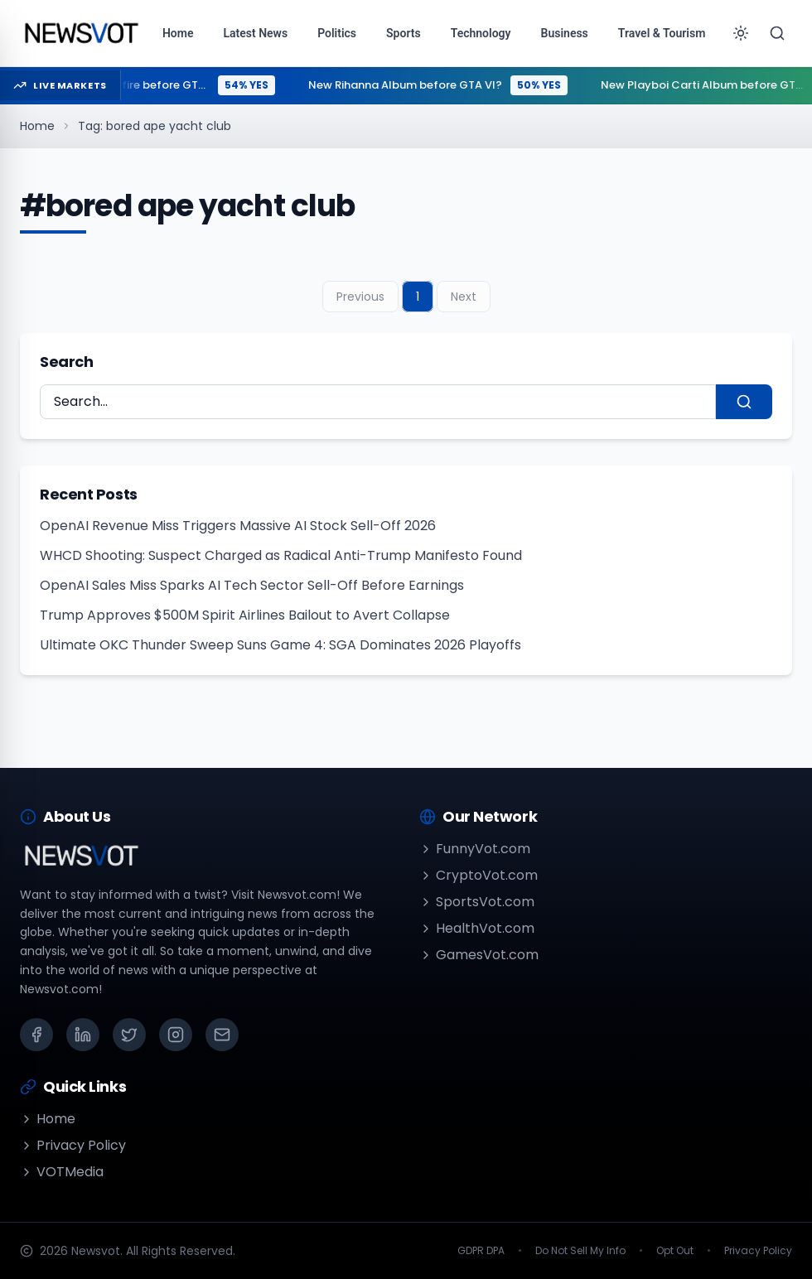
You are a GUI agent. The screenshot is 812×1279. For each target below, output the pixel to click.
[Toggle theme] (741, 33)
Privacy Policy (73, 1145)
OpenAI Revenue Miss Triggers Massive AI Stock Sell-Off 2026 (238, 525)
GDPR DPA (481, 1250)
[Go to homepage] (81, 33)
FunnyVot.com (474, 848)
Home (37, 126)
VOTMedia (62, 1171)
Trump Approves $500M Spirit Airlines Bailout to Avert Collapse (245, 615)
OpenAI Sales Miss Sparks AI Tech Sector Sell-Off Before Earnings (252, 585)
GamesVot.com (479, 954)
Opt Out (675, 1250)
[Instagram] (175, 1034)
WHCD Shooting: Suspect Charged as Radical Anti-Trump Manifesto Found (281, 555)
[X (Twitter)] (129, 1034)
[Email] (222, 1034)
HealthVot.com (476, 928)
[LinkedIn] (82, 1034)
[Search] (777, 33)
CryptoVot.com (478, 875)
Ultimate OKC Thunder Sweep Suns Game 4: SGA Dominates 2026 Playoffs (280, 644)
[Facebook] (36, 1034)
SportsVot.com (476, 901)
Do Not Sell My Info (580, 1250)
